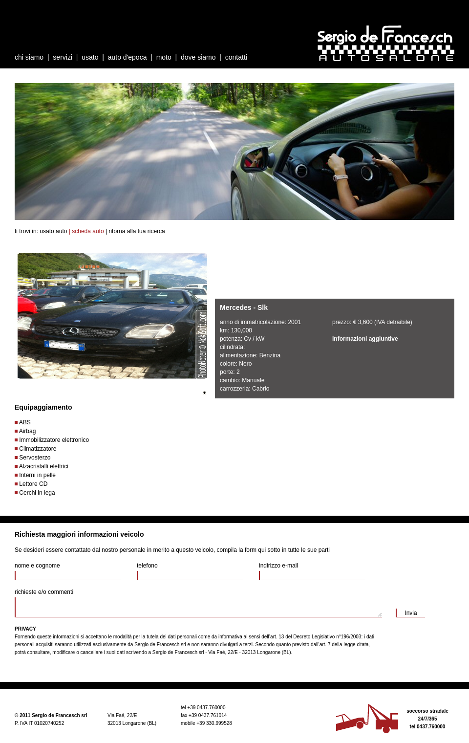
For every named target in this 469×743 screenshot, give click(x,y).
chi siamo (29, 57)
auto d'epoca (127, 57)
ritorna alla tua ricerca (136, 231)
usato (90, 57)
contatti (236, 57)
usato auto (53, 231)
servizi (62, 57)
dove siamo (198, 57)
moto (163, 57)
